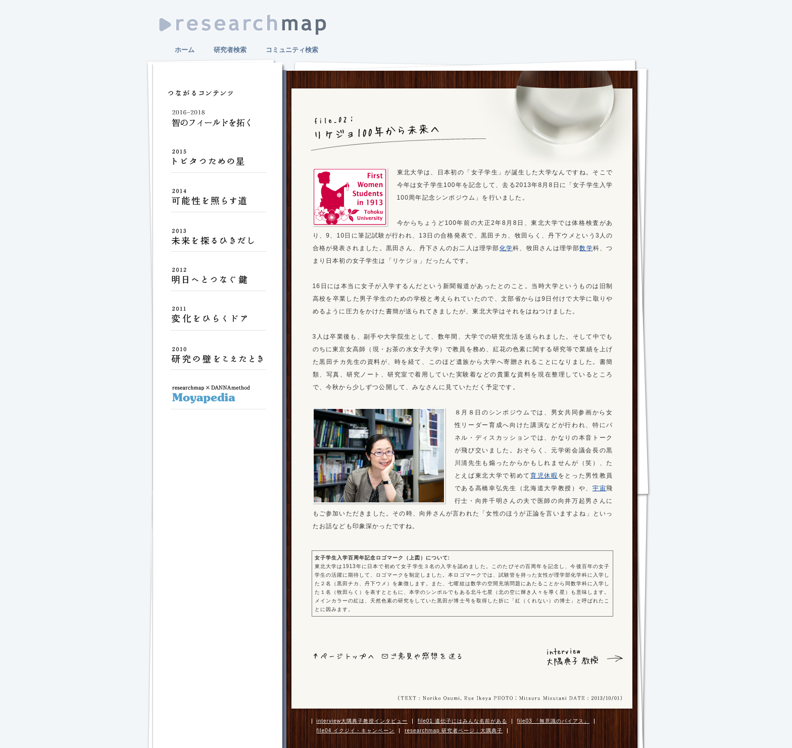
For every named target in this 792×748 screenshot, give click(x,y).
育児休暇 (544, 475)
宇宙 (599, 488)
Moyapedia (218, 398)
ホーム (184, 50)
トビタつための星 (218, 161)
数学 (585, 248)
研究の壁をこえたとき (218, 359)
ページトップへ (344, 656)
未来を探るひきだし (218, 240)
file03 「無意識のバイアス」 (553, 721)
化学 (506, 248)
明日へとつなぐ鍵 (218, 280)
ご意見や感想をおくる (421, 656)
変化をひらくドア (218, 319)
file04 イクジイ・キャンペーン (356, 730)
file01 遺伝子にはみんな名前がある (462, 721)
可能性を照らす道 (218, 201)
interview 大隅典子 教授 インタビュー (570, 657)
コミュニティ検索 (292, 50)
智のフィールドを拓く (218, 122)
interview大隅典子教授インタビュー (362, 721)
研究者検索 (230, 50)
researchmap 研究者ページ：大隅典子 (454, 730)
